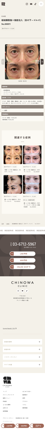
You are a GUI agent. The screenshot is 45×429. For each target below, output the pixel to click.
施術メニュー (6, 398)
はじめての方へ (26, 391)
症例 (23, 398)
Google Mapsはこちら (9, 328)
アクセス (24, 401)
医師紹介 (24, 395)
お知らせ (5, 408)
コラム (24, 405)
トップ (5, 391)
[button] (2, 62)
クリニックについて (8, 395)
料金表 (5, 401)
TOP (2, 223)
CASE (7, 223)
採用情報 (5, 411)
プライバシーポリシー (8, 418)
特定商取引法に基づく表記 (22, 418)
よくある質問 (6, 405)
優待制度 (24, 408)
